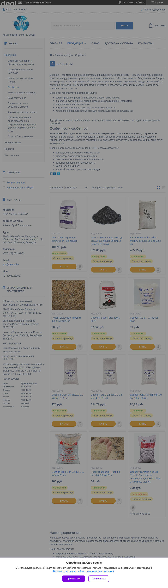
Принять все (74, 578)
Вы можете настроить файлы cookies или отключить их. (82, 571)
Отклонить (99, 578)
